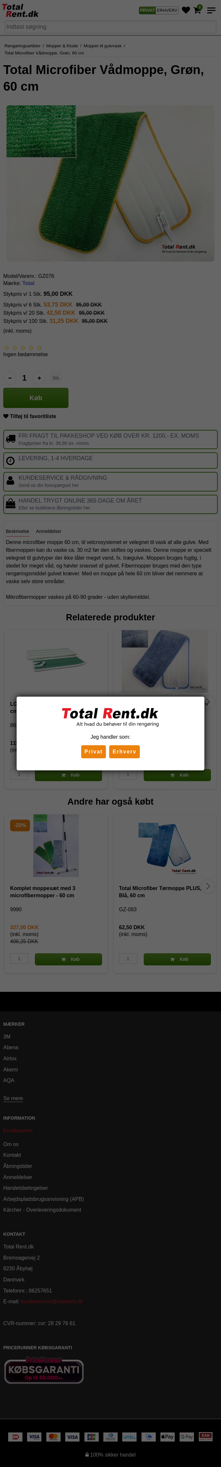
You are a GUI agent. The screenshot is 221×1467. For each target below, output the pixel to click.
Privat (93, 751)
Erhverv (124, 751)
